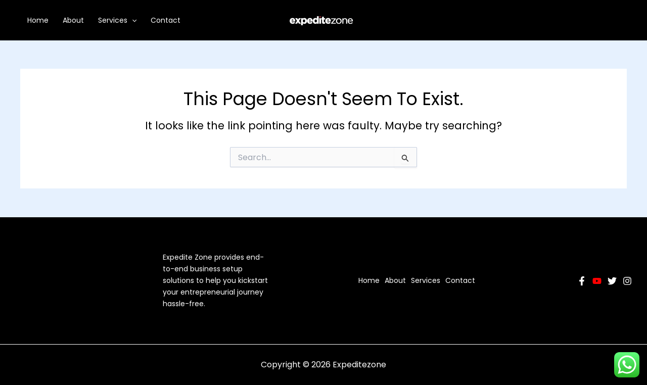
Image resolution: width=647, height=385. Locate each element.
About (73, 20)
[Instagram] (627, 280)
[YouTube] (597, 280)
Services (117, 20)
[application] (131, 20)
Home (38, 20)
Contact (165, 20)
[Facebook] (581, 280)
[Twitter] (612, 280)
